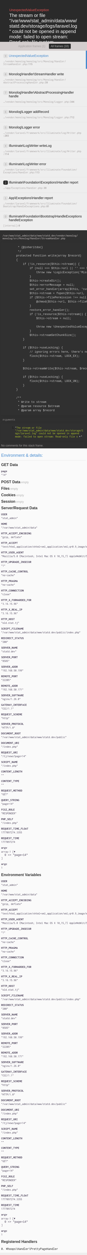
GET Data (9, 465)
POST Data (10, 482)
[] (14, 856)
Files (5, 488)
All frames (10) (60, 46)
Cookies (8, 495)
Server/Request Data (19, 508)
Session (8, 501)
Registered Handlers (19, 1244)
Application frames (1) (31, 46)
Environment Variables (21, 876)
